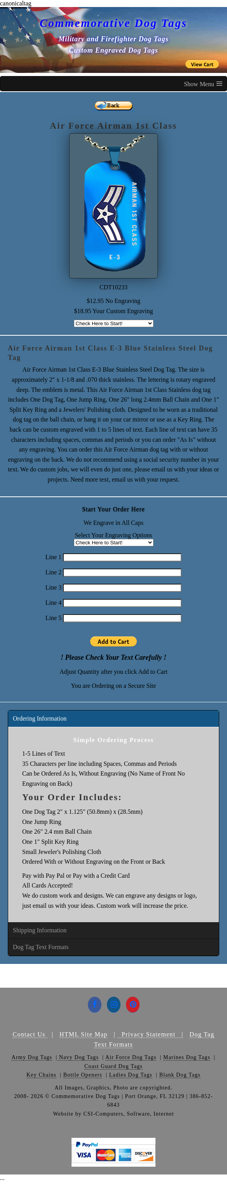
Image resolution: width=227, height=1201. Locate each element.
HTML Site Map (83, 1034)
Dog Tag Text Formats (40, 947)
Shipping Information (39, 930)
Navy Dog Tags (78, 1057)
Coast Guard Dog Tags (113, 1066)
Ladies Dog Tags (130, 1075)
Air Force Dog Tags (130, 1057)
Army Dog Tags (32, 1057)
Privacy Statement (149, 1034)
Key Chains (41, 1075)
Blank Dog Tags (180, 1075)
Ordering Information (39, 718)
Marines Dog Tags (186, 1057)
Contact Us (29, 1034)
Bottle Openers (82, 1075)
